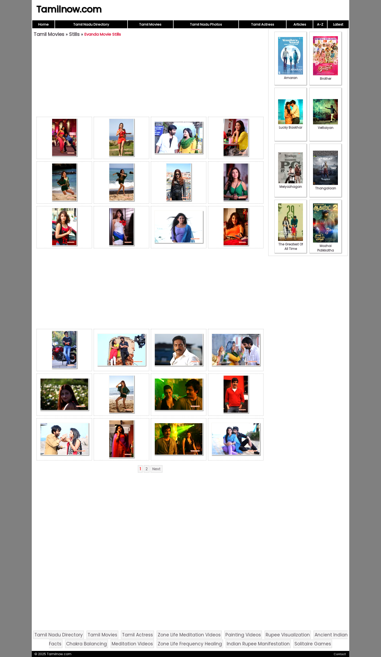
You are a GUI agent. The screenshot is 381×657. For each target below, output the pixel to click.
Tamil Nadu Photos (206, 24)
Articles (299, 24)
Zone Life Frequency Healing (190, 644)
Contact (340, 654)
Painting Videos (243, 635)
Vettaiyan (325, 125)
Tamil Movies (150, 24)
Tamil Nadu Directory (91, 24)
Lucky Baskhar (290, 125)
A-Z (320, 24)
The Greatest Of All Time (290, 244)
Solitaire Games (312, 644)
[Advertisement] (150, 78)
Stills (74, 34)
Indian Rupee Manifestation (258, 644)
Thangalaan (325, 185)
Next (156, 469)
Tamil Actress (262, 24)
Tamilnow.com (69, 9)
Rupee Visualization (288, 635)
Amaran (290, 75)
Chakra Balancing (86, 644)
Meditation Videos (132, 644)
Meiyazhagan (290, 184)
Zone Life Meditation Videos (189, 635)
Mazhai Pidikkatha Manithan (325, 248)
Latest (338, 24)
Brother (325, 76)
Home (43, 24)
